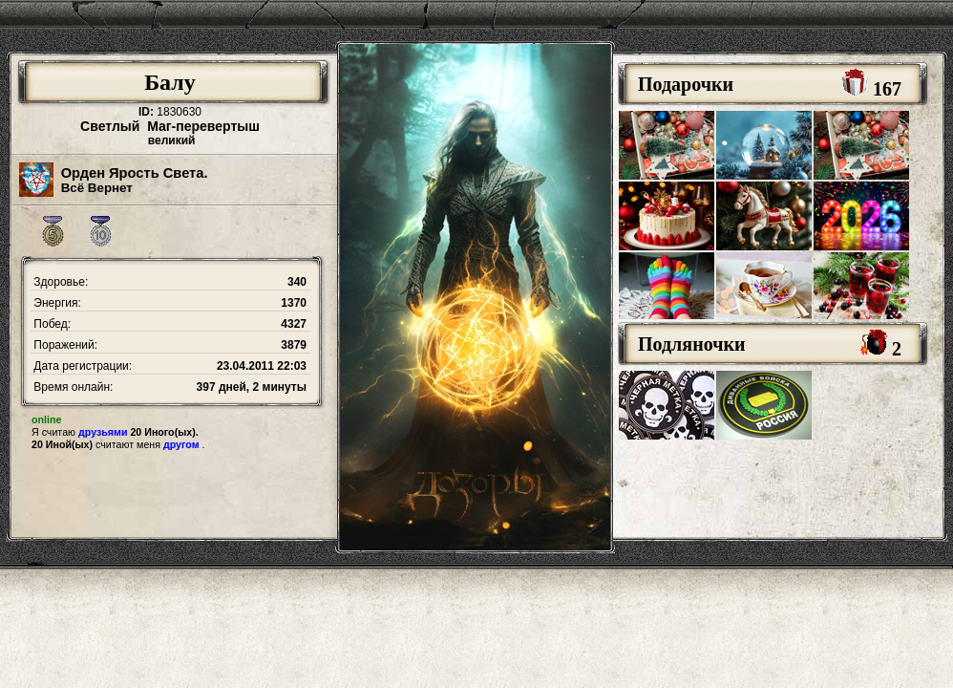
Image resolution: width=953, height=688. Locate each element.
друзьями (102, 432)
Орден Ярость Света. (134, 173)
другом (181, 444)
